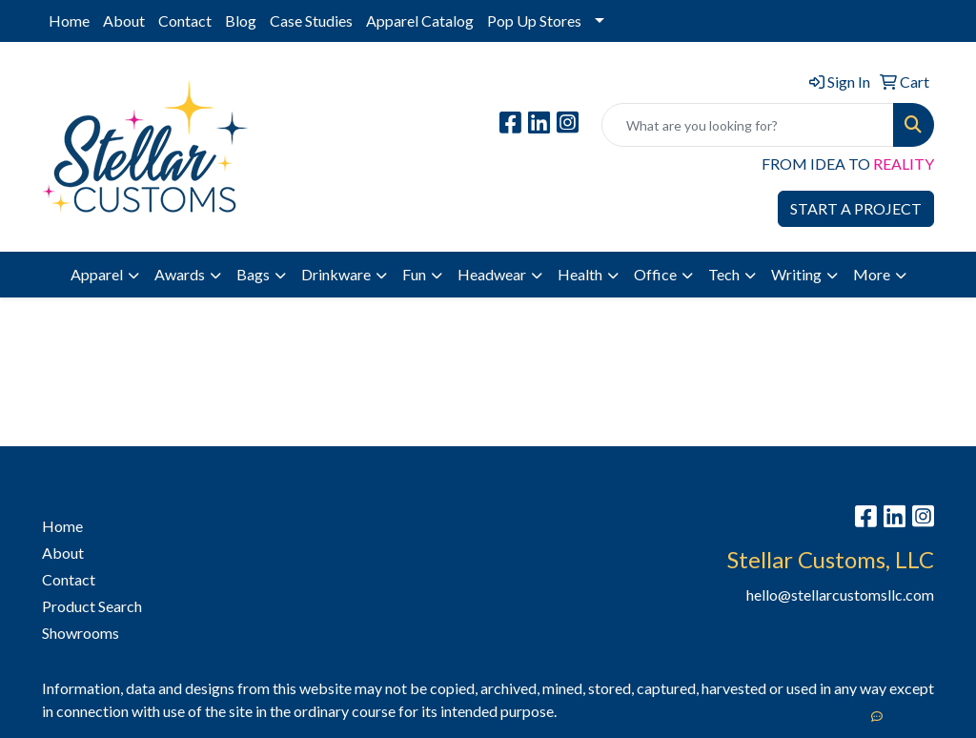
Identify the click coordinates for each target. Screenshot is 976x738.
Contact (185, 20)
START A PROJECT (856, 208)
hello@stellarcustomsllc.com (840, 594)
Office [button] (655, 274)
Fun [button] (414, 274)
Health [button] (580, 274)
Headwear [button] (492, 274)
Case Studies (311, 20)
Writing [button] (796, 274)
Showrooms (80, 633)
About (124, 20)
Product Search (92, 606)
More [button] (871, 274)
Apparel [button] (97, 274)
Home (69, 20)
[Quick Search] (747, 125)
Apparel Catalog (420, 20)
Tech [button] (724, 274)
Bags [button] (253, 274)
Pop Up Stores (534, 20)
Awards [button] (179, 274)
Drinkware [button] (336, 274)
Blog (240, 20)
